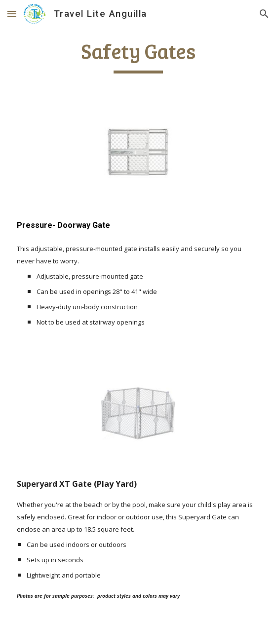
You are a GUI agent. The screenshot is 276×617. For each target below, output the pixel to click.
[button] (12, 13)
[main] (138, 55)
